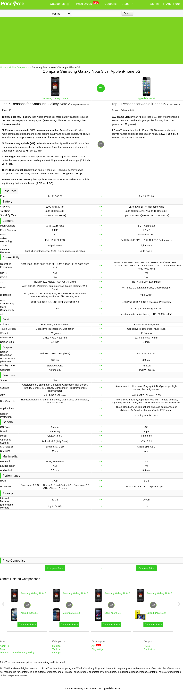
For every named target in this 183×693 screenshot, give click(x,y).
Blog (2, 649)
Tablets (56, 649)
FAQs (147, 646)
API (96, 645)
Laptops (56, 652)
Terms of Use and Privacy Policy (17, 652)
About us (4, 646)
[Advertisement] (91, 41)
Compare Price (55, 568)
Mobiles (56, 646)
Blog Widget (98, 649)
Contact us (149, 649)
